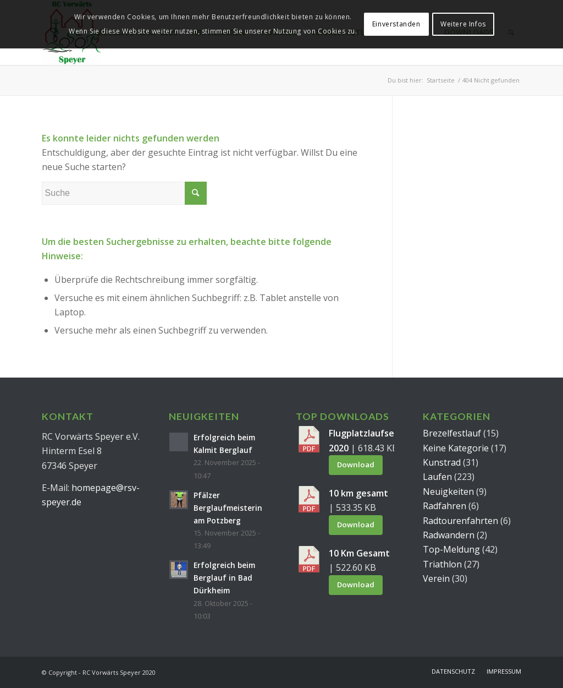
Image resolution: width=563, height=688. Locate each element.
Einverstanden (396, 24)
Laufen (437, 477)
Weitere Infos (463, 24)
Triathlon (442, 564)
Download (355, 464)
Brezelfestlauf (452, 433)
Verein (436, 578)
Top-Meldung (451, 549)
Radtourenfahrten (460, 521)
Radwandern (448, 535)
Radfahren (444, 506)
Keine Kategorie (456, 448)
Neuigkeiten (448, 491)
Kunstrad (442, 462)
